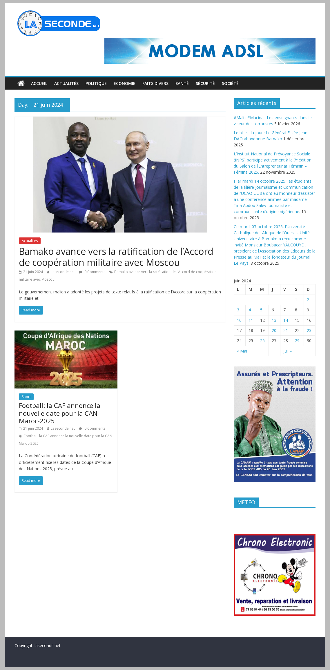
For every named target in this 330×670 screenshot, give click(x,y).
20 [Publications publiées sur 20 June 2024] (274, 330)
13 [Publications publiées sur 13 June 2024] (274, 320)
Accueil (39, 83)
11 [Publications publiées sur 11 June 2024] (251, 320)
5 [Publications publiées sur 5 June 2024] (261, 310)
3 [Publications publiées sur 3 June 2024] (238, 310)
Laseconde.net (63, 271)
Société (230, 83)
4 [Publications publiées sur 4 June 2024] (250, 310)
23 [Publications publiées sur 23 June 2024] (309, 330)
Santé (182, 83)
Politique (96, 83)
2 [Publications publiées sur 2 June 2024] (308, 299)
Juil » (287, 351)
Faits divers (155, 83)
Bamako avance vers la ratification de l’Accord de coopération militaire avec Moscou (116, 256)
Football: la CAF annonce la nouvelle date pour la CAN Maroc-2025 (59, 413)
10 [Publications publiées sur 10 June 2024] (239, 320)
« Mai (242, 351)
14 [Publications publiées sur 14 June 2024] (285, 320)
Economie (124, 83)
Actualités (66, 83)
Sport (26, 396)
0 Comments (92, 271)
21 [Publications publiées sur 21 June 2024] (285, 330)
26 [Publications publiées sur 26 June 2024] (262, 340)
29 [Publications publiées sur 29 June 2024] (297, 340)
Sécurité (205, 83)
